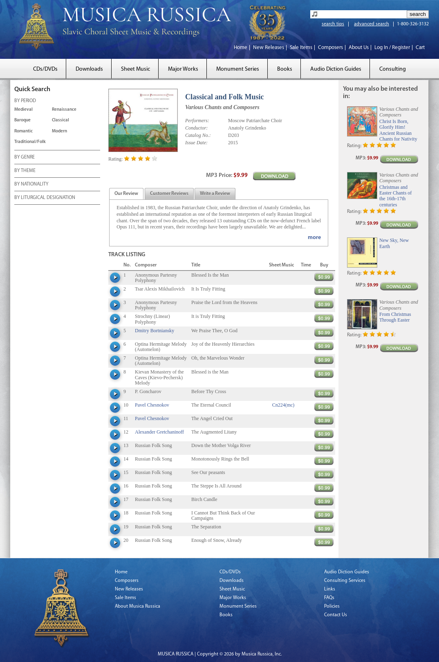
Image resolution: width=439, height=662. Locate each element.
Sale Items (301, 47)
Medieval (23, 109)
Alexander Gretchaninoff (159, 432)
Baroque (22, 120)
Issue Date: (196, 142)
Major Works (183, 69)
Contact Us (335, 615)
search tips (333, 24)
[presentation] (126, 194)
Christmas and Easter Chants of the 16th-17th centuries (395, 196)
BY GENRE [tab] (24, 157)
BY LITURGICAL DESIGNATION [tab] (44, 198)
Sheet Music (135, 69)
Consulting (392, 69)
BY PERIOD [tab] (25, 101)
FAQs (329, 597)
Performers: (197, 120)
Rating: (115, 159)
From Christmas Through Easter (395, 317)
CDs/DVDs (45, 69)
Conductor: (196, 128)
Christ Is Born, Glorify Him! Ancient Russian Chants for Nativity (398, 130)
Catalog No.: (198, 135)
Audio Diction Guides (335, 69)
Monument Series (237, 69)
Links (329, 589)
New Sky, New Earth (394, 243)
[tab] (126, 194)
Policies (332, 606)
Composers (330, 47)
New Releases (268, 47)
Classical (60, 120)
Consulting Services (344, 580)
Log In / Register (392, 47)
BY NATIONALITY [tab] (31, 184)
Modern (59, 131)
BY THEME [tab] (25, 171)
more (314, 238)
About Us (359, 47)
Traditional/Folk (30, 142)
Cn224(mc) (283, 405)
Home (240, 47)
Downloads (89, 69)
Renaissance (64, 109)
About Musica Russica (137, 606)
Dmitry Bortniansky (154, 330)
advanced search (371, 24)
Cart (420, 47)
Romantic (23, 131)
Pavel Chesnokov (152, 405)
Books (284, 69)
